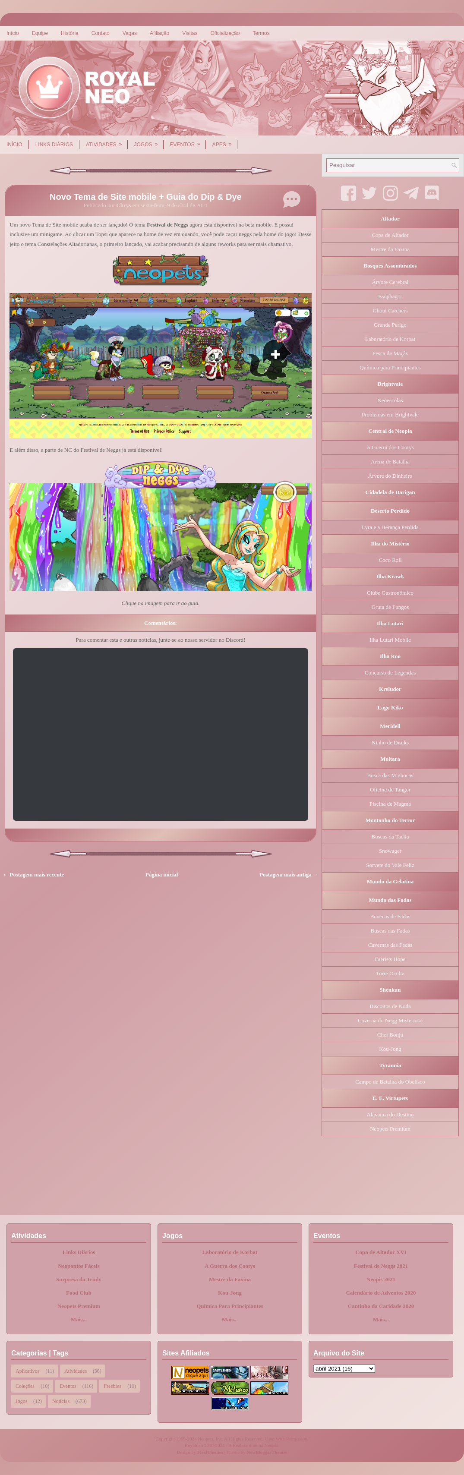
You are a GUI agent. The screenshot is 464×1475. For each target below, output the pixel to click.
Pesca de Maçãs (390, 353)
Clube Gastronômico (390, 592)
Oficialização (225, 33)
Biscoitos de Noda (389, 1006)
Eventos (188, 142)
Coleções (25, 1386)
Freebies (112, 1386)
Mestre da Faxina (390, 249)
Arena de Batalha (390, 461)
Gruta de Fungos (390, 607)
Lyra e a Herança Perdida (390, 527)
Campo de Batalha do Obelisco (390, 1081)
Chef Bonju (390, 1034)
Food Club (79, 1292)
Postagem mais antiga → (289, 874)
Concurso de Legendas (390, 672)
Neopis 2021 (380, 1279)
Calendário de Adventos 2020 (381, 1292)
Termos (261, 33)
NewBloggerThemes (267, 1452)
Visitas (189, 33)
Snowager (390, 851)
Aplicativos (27, 1371)
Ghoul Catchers (389, 310)
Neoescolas (390, 400)
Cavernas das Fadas (390, 945)
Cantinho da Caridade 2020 (381, 1306)
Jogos (149, 142)
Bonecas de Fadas (390, 916)
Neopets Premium (390, 1128)
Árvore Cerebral (390, 282)
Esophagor (390, 296)
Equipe (40, 33)
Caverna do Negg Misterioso (390, 1020)
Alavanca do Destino (389, 1114)
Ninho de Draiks (390, 742)
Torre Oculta (390, 973)
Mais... (79, 1319)
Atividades (106, 142)
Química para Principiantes (390, 367)
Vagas (130, 33)
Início (12, 33)
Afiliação (159, 33)
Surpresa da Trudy (78, 1279)
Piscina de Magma (390, 804)
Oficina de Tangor (390, 789)
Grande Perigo (390, 324)
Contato (101, 33)
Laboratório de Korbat (390, 339)
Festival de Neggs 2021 (381, 1266)
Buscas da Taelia (390, 836)
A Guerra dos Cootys (389, 447)
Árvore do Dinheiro (390, 476)
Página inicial (161, 874)
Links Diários (54, 145)
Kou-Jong (390, 1049)
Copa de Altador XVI (381, 1252)
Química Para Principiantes (229, 1306)
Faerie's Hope (390, 959)
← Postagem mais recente (33, 874)
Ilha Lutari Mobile (390, 640)
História (70, 33)
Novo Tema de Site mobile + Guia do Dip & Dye (146, 197)
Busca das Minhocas (390, 775)
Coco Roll (390, 560)
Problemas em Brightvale (390, 414)
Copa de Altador (390, 235)
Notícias (60, 1401)
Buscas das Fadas (390, 930)
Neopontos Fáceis (78, 1266)
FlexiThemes (210, 1452)
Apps (224, 142)
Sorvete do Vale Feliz (390, 865)
